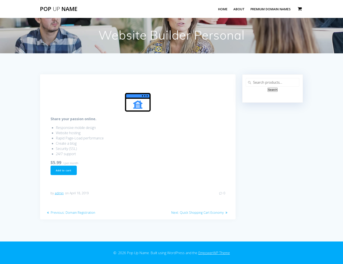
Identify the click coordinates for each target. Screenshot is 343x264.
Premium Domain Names (270, 9)
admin (59, 194)
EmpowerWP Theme (214, 252)
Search (272, 89)
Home (223, 9)
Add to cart (64, 170)
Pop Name (58, 9)
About (239, 9)
